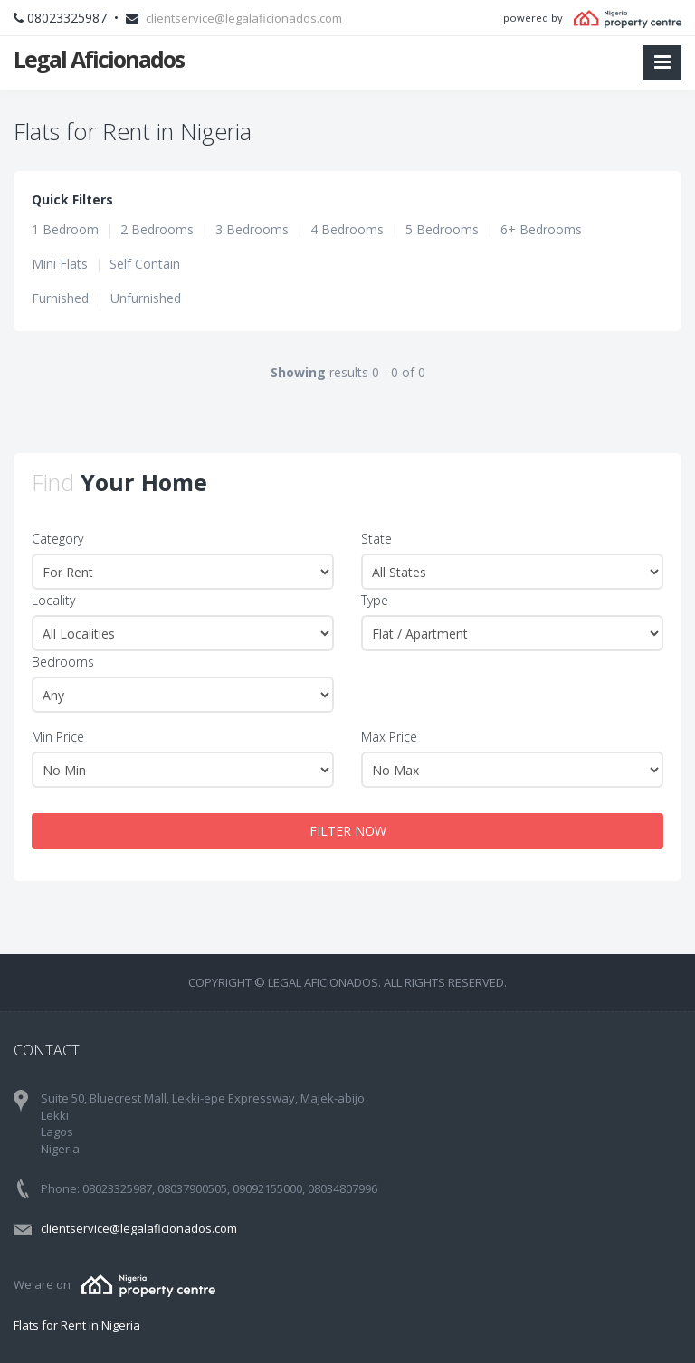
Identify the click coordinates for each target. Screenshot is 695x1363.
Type (374, 600)
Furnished (60, 298)
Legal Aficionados (99, 58)
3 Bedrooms (252, 229)
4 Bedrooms (347, 229)
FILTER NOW (347, 830)
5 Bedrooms (442, 229)
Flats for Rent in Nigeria (77, 1325)
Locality (53, 600)
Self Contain (144, 263)
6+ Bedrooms (541, 229)
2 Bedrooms (157, 229)
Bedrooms (63, 661)
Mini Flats (60, 263)
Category (57, 538)
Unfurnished (145, 298)
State (376, 538)
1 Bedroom (65, 229)
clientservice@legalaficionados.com (244, 18)
